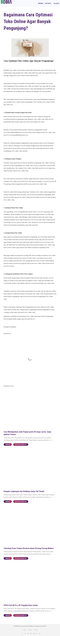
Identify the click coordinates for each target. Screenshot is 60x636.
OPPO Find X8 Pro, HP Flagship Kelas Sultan (21, 605)
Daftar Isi (48, 3)
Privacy (30, 629)
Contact (36, 629)
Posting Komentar (20, 444)
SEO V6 (44, 626)
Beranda (40, 3)
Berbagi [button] (8, 444)
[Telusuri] (56, 3)
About (24, 629)
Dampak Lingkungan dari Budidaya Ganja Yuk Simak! (24, 491)
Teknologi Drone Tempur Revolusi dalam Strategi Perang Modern (29, 548)
